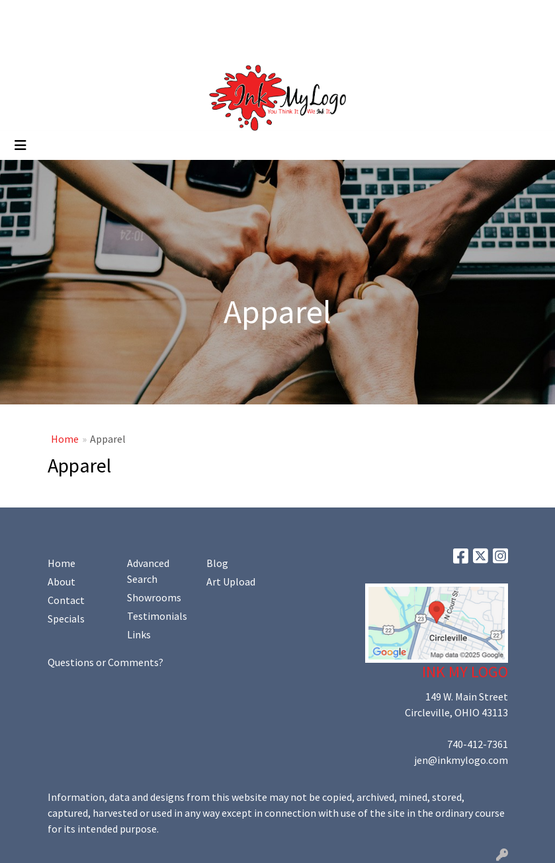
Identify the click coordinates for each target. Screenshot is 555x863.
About (61, 581)
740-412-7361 (477, 744)
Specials (66, 618)
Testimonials (157, 615)
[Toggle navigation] (20, 145)
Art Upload (183, 14)
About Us (70, 14)
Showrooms (154, 597)
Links (139, 634)
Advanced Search (148, 570)
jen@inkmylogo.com (461, 760)
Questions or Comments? (105, 662)
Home (26, 14)
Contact (66, 600)
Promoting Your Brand (63, 43)
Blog (217, 563)
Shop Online (151, 43)
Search (421, 14)
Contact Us (125, 14)
